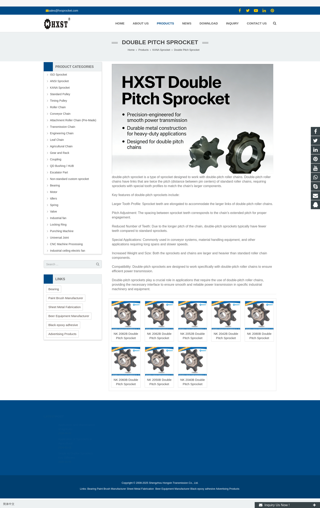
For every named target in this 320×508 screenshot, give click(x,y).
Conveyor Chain (60, 113)
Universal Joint (59, 237)
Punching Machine (61, 231)
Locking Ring (58, 224)
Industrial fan (58, 218)
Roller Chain (58, 107)
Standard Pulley (60, 94)
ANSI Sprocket (59, 81)
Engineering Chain (61, 133)
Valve (53, 211)
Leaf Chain (57, 139)
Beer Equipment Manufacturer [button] (68, 316)
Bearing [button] (53, 289)
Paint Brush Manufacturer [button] (65, 298)
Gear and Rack (59, 152)
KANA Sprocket (60, 87)
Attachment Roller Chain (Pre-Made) (73, 120)
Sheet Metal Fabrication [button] (64, 307)
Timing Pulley (58, 100)
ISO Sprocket (58, 74)
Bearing (55, 185)
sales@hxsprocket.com (63, 10)
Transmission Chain (62, 126)
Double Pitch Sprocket (160, 42)
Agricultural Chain (61, 146)
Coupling (55, 159)
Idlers (53, 198)
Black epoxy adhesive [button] (63, 325)
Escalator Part (59, 172)
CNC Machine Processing (66, 244)
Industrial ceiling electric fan (67, 250)
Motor (53, 192)
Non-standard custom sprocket (69, 179)
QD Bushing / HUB (62, 165)
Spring (54, 205)
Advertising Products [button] (62, 334)
